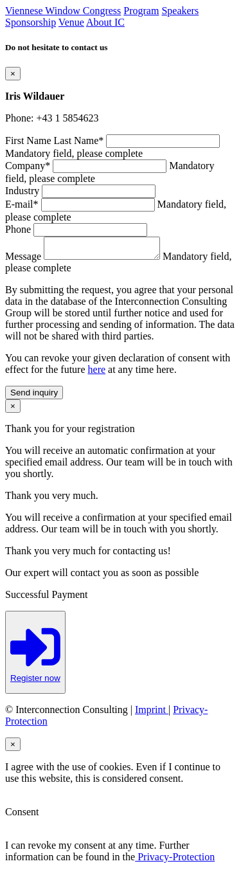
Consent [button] (22, 815)
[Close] (13, 73)
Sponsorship (30, 22)
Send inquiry (34, 396)
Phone (18, 229)
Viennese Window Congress (63, 10)
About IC (105, 22)
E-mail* (22, 204)
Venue (71, 22)
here (97, 373)
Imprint (151, 713)
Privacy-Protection (175, 860)
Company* (27, 165)
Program (141, 10)
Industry (22, 190)
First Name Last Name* (54, 140)
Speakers (180, 10)
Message (23, 260)
